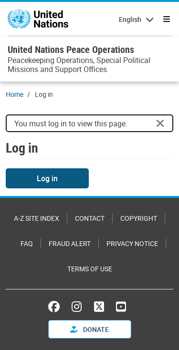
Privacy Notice (132, 243)
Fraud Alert (70, 243)
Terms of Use (89, 268)
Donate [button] (89, 329)
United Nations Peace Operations (71, 49)
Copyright (138, 218)
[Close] (160, 123)
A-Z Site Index (36, 218)
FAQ (27, 243)
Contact (90, 218)
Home (14, 94)
